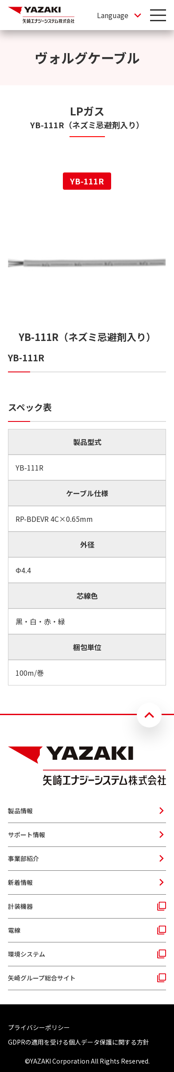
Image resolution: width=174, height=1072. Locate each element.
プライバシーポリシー (39, 1027)
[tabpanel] (87, 444)
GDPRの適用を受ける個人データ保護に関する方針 (78, 1042)
